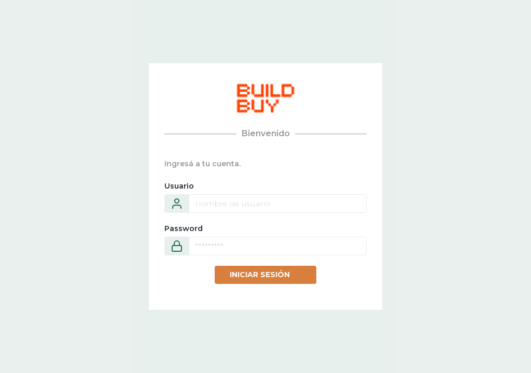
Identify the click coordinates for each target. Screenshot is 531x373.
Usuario (179, 186)
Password (183, 228)
